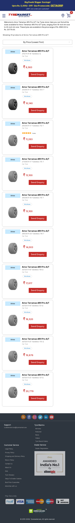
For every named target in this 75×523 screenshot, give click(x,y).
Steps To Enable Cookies (13, 478)
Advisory (38, 428)
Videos (37, 438)
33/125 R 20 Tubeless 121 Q (33, 378)
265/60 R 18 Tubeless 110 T (33, 198)
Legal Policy (9, 449)
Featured (38, 432)
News (37, 435)
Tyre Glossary (9, 475)
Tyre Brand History (41, 441)
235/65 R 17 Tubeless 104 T (33, 90)
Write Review (27, 60)
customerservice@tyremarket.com (15, 427)
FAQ (6, 471)
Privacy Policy (9, 452)
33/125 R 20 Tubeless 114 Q (33, 342)
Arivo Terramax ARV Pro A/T (35, 51)
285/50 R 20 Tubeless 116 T (33, 234)
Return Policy (9, 460)
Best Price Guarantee (12, 482)
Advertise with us (11, 486)
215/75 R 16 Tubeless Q (31, 54)
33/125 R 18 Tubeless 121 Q (32, 306)
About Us (8, 467)
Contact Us (8, 464)
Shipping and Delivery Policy (15, 456)
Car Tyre (25, 56)
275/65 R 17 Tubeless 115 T (33, 162)
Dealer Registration (41, 448)
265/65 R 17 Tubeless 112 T (33, 126)
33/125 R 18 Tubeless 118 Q (32, 270)
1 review (33, 133)
